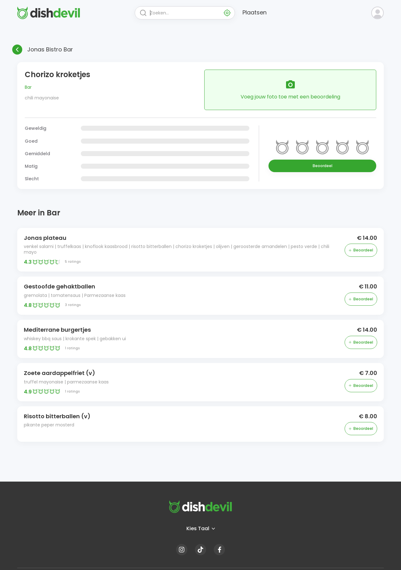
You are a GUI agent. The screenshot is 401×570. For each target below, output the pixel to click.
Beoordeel (322, 165)
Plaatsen (254, 12)
